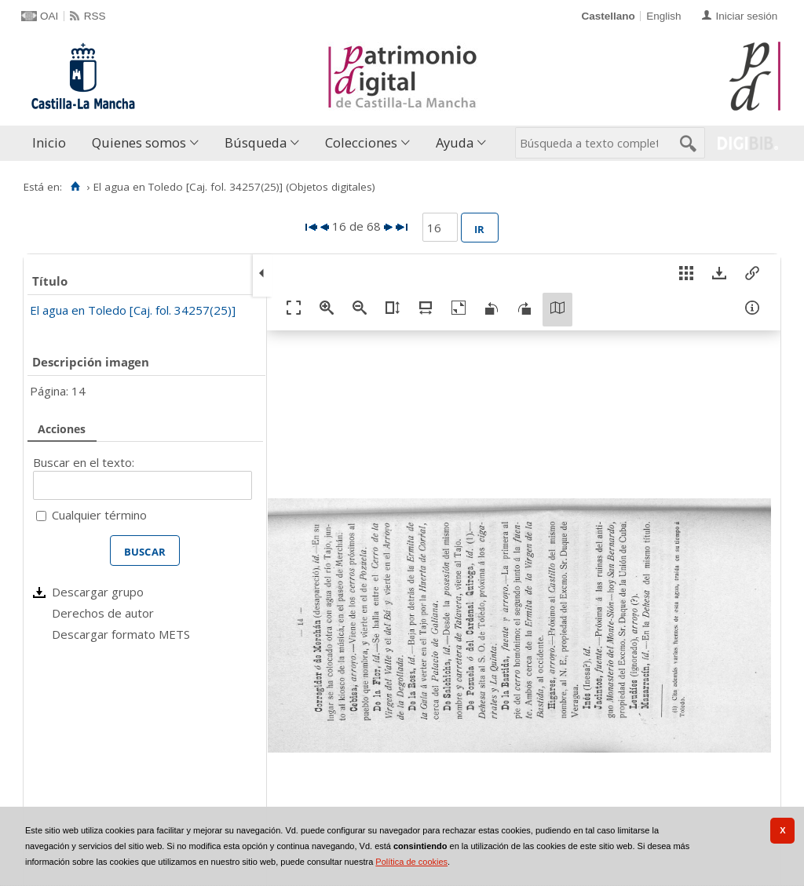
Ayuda (454, 142)
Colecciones (361, 142)
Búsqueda (256, 142)
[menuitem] (52, 143)
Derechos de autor (103, 613)
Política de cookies (411, 861)
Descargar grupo (98, 592)
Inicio (49, 142)
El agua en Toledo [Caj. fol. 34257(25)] (133, 310)
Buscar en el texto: (83, 462)
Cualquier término (99, 515)
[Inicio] (75, 186)
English (663, 16)
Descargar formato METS (121, 634)
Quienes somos (139, 142)
